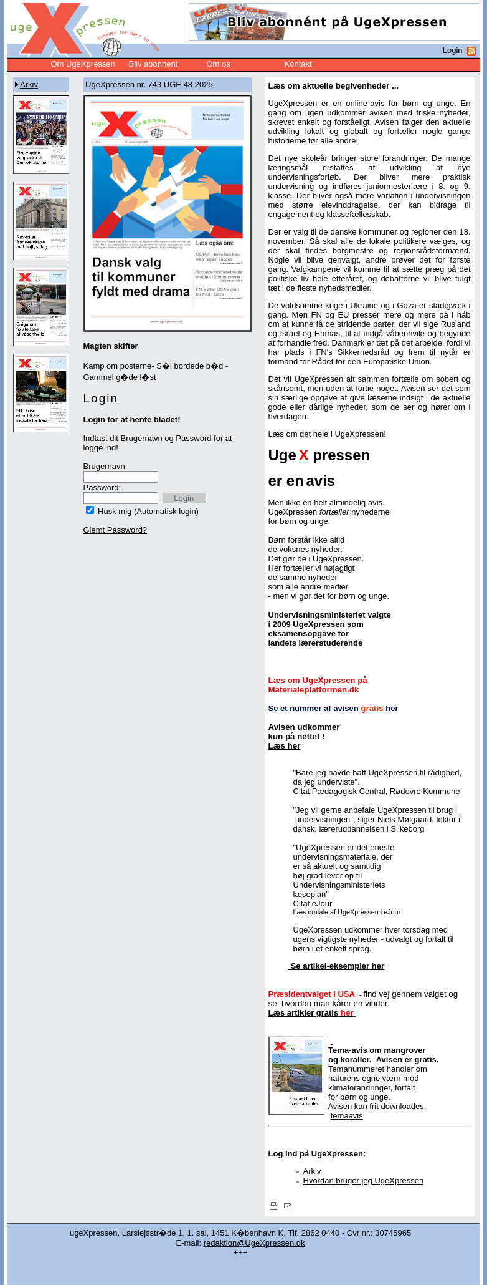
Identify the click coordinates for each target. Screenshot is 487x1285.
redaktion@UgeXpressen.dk (254, 1243)
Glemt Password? (115, 530)
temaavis (347, 1115)
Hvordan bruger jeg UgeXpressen (363, 1180)
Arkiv (29, 84)
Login (453, 50)
